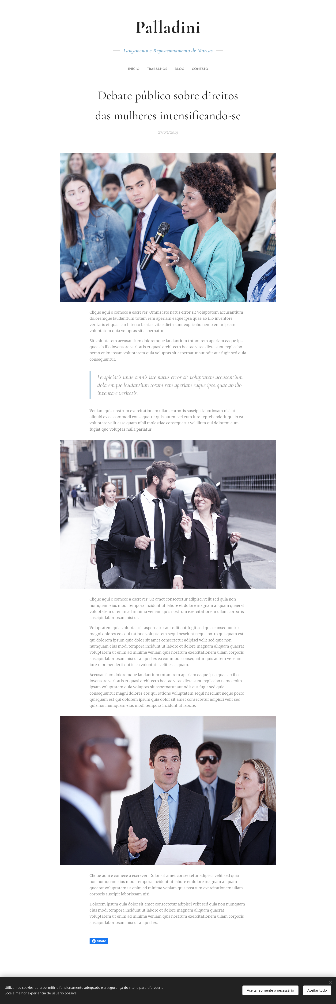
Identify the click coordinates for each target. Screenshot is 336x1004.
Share (99, 941)
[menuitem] (131, 69)
